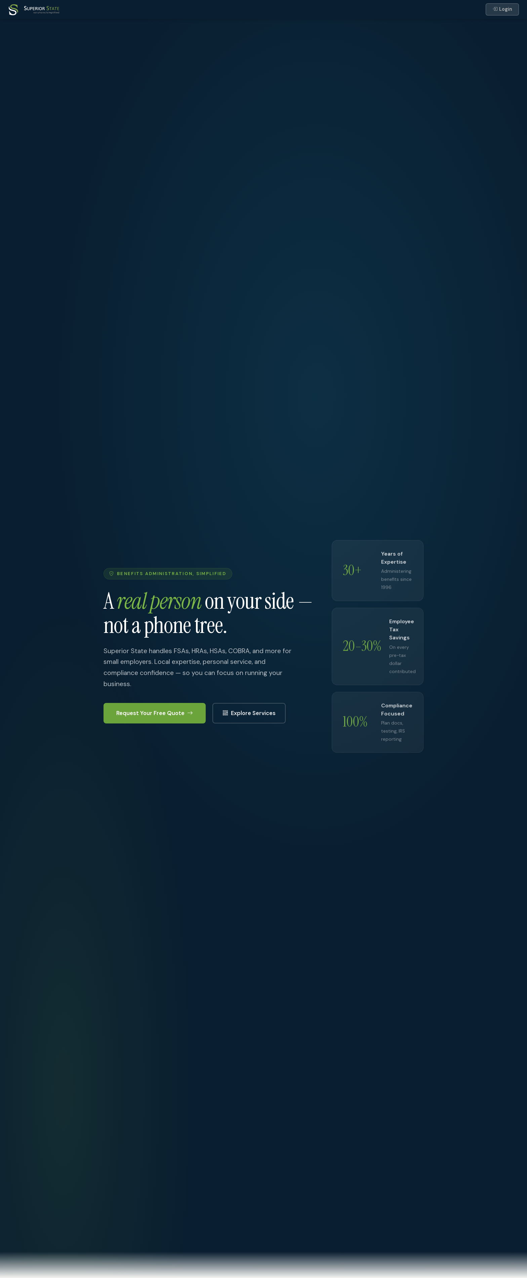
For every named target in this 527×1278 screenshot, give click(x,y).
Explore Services (249, 713)
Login (502, 9)
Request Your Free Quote (154, 713)
